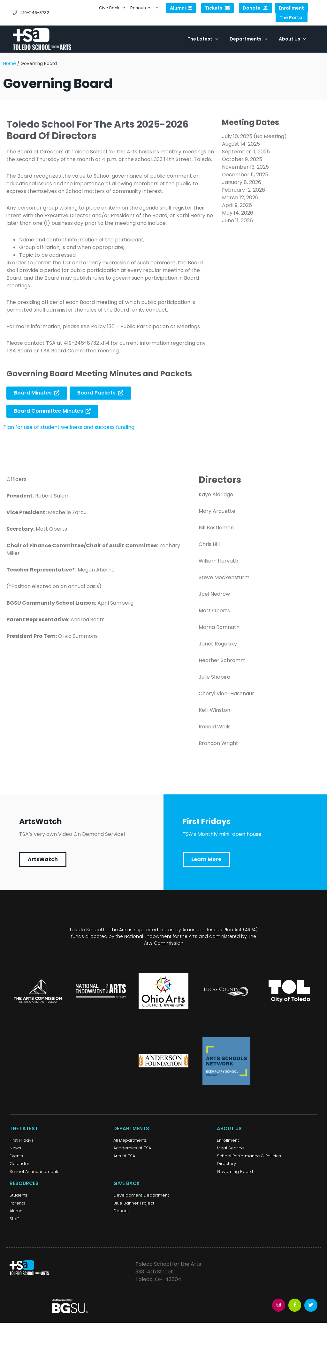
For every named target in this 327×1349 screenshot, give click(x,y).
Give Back (112, 8)
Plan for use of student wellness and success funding (68, 428)
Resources (144, 8)
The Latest (202, 39)
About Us (292, 39)
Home (9, 65)
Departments (249, 39)
